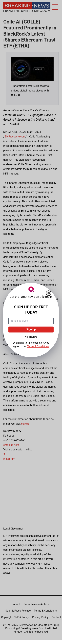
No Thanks (31, 336)
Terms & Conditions (38, 346)
